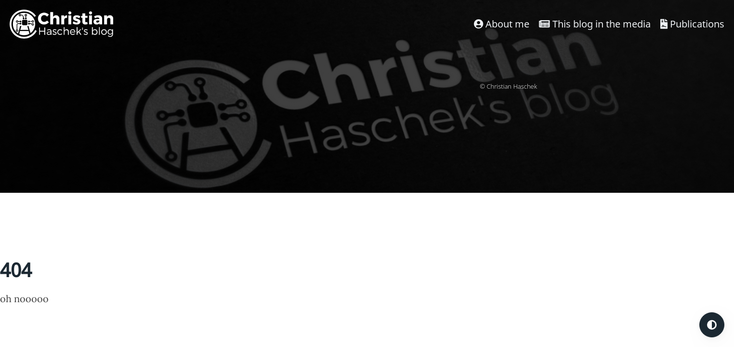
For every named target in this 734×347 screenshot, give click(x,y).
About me (501, 23)
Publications (692, 23)
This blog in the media (595, 23)
